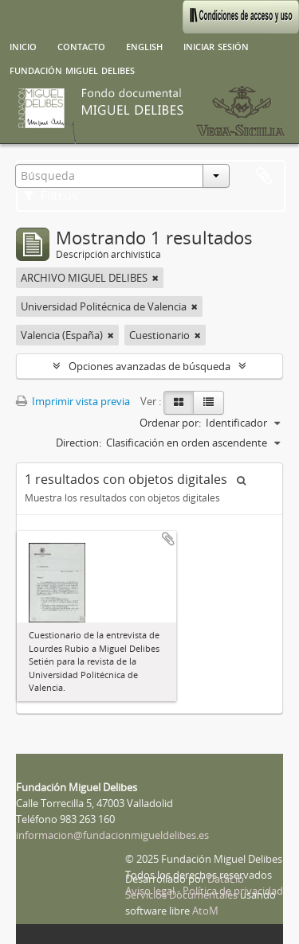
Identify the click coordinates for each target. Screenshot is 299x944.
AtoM (205, 910)
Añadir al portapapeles (168, 539)
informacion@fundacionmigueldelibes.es (112, 835)
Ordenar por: (170, 422)
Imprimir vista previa (73, 401)
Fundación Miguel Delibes (72, 69)
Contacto (81, 45)
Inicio (23, 45)
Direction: (78, 442)
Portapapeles (264, 177)
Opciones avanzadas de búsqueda (149, 366)
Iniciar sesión (216, 45)
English (144, 45)
